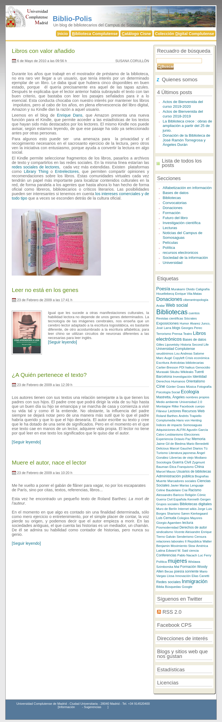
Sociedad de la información (185, 258)
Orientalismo (195, 381)
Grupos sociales (167, 504)
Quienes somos (179, 79)
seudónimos (164, 353)
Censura (200, 536)
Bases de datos (176, 193)
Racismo (195, 490)
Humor (184, 323)
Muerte (161, 481)
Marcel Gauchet (181, 448)
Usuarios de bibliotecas (194, 471)
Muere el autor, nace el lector (49, 462)
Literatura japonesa (182, 453)
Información (67, 707)
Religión (190, 495)
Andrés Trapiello (189, 416)
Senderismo (185, 536)
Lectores (174, 411)
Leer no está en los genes (45, 290)
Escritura (162, 362)
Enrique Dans (69, 115)
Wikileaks (187, 372)
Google (187, 586)
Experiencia (164, 439)
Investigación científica (181, 223)
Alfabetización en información (187, 188)
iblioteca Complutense (95, 33)
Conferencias (166, 555)
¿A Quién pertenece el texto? (49, 375)
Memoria (198, 439)
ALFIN (180, 429)
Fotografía (204, 386)
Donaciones (172, 208)
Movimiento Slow (183, 545)
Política (169, 247)
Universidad (172, 263)
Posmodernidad (167, 527)
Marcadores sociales (181, 481)
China (199, 467)
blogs (176, 328)
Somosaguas (192, 425)
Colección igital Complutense (184, 33)
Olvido (190, 289)
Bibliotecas (172, 198)
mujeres (177, 561)
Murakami (178, 289)
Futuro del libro (175, 218)
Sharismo (173, 513)
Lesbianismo (174, 434)
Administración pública (175, 476)
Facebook (187, 406)
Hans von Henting (188, 420)
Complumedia (165, 420)
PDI (181, 367)
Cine (160, 386)
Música (191, 386)
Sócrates (190, 318)
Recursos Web (193, 411)
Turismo (162, 453)
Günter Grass (175, 386)
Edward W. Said (177, 550)
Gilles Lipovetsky (167, 344)
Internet (183, 508)
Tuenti (199, 372)
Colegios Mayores (189, 518)
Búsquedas (173, 586)
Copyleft (178, 358)
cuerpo (199, 406)
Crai (184, 490)
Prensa (177, 333)
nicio (62, 33)
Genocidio (203, 367)
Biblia (160, 586)
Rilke (175, 406)
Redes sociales (168, 582)
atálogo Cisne (136, 33)
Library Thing (36, 171)
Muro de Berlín (166, 508)
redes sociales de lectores (35, 167)
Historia (185, 344)
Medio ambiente (167, 402)
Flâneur (161, 411)
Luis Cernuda (166, 518)
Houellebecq (165, 293)
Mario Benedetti (198, 443)
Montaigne (163, 406)
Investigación (182, 376)
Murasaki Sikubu (167, 372)
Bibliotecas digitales (196, 504)
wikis (193, 508)
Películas (170, 242)
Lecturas (170, 228)
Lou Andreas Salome (189, 353)
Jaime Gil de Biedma (170, 443)
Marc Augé (164, 358)
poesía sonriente (186, 571)
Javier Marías (179, 485)
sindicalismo (164, 532)
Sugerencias (92, 707)
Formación (171, 213)
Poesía (163, 288)
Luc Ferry (204, 555)
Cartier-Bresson (167, 367)
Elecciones (191, 434)
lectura (187, 522)
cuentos (194, 313)
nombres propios (197, 397)
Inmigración (194, 581)
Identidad (200, 377)
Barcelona (164, 377)
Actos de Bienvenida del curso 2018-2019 (183, 113)
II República (193, 541)
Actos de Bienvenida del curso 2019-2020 (183, 104)
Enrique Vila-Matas (188, 293)
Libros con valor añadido (43, 51)
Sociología (163, 462)
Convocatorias (175, 203)
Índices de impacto (169, 425)
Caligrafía (203, 289)
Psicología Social (168, 392)
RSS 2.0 (171, 612)
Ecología (190, 391)
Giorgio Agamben (168, 522)
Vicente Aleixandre (187, 532)
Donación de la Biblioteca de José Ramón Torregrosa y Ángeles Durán (186, 140)
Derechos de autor (193, 527)
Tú (205, 448)
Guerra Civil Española (171, 499)
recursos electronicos (180, 253)
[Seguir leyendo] (62, 342)
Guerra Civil (181, 462)
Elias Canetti (200, 576)
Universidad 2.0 (190, 402)
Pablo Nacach (187, 555)
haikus (189, 367)
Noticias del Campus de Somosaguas (182, 235)
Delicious (162, 448)
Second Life (200, 344)
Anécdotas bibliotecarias (187, 362)
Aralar (160, 305)
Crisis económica (197, 358)
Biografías (202, 476)
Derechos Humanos (170, 381)
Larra (167, 328)
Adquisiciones (165, 429)
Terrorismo (163, 333)
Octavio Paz (182, 439)
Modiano (201, 457)
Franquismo (185, 466)
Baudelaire (173, 490)
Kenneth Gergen (199, 499)
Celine (160, 490)
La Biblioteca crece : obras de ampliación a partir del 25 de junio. (187, 125)
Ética (172, 466)
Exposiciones (167, 323)
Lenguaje (197, 485)
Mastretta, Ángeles (170, 397)
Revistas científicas (169, 318)
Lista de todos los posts (182, 163)
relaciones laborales (170, 541)
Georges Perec (191, 328)
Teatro (187, 333)
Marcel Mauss (165, 471)
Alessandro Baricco (170, 495)
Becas (169, 571)
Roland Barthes (167, 416)
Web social (177, 305)
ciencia (194, 550)
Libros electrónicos (181, 336)
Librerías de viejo (181, 457)
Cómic (201, 495)
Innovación (183, 576)
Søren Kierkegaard (194, 513)
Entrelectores (67, 171)
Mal (176, 566)
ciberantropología (195, 299)
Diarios (198, 448)
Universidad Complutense (175, 349)
